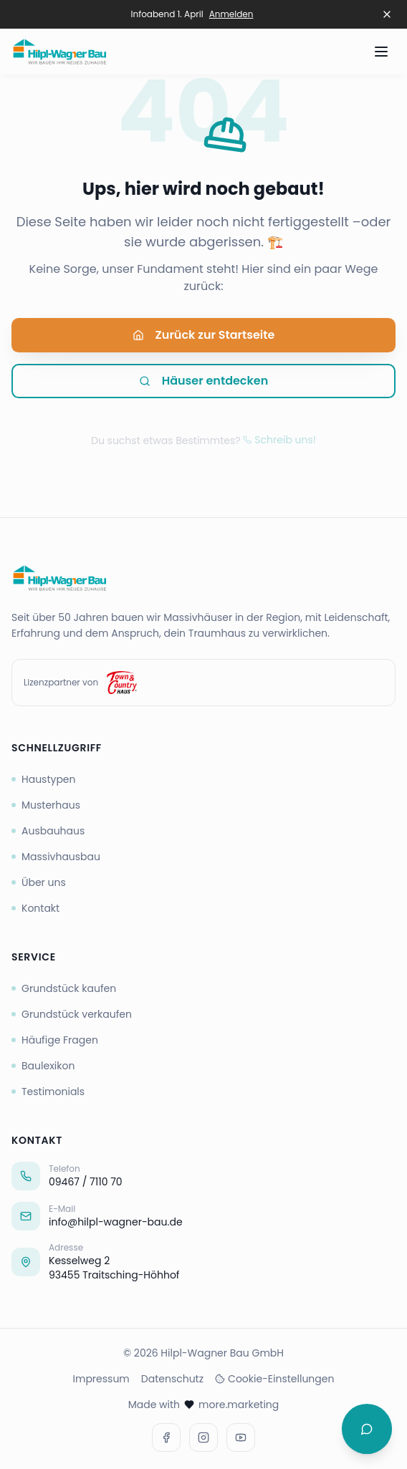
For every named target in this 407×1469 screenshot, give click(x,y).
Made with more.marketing (203, 1404)
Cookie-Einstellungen (274, 1379)
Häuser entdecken (204, 383)
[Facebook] (166, 1437)
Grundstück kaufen (63, 988)
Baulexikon (43, 1066)
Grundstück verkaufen (71, 1014)
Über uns (38, 882)
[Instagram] (203, 1437)
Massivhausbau (55, 856)
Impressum (101, 1379)
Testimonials (48, 1091)
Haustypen (43, 779)
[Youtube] (240, 1437)
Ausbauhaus (48, 831)
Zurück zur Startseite (204, 337)
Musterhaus (45, 805)
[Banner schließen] (387, 14)
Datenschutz (172, 1379)
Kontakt (35, 908)
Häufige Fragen (54, 1040)
